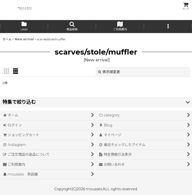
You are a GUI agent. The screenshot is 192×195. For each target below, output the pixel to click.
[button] (72, 26)
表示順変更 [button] (109, 72)
